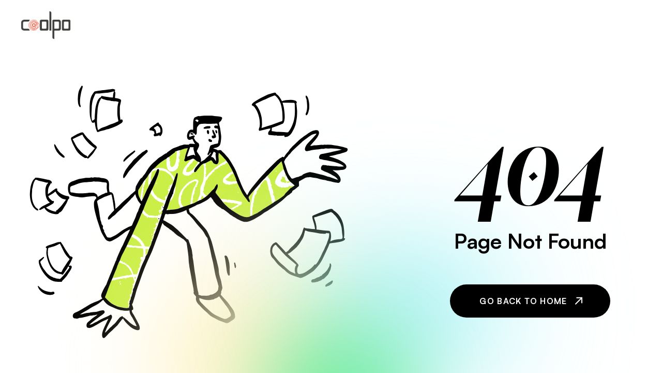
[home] (46, 25)
